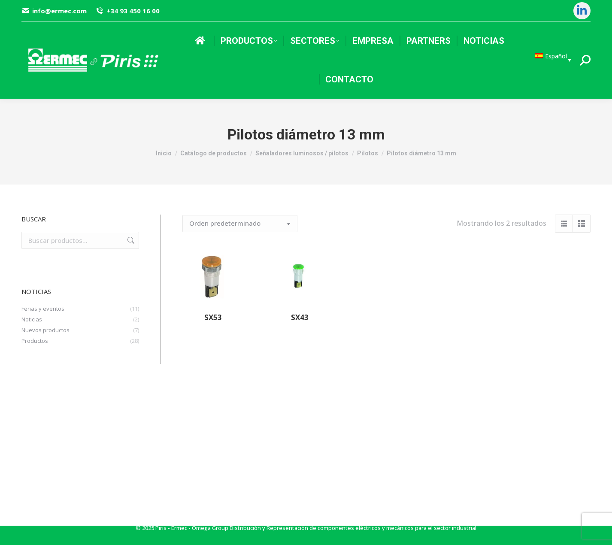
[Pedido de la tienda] (239, 223)
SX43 (300, 317)
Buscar (130, 240)
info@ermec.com (54, 10)
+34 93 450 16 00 (127, 10)
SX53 (213, 317)
